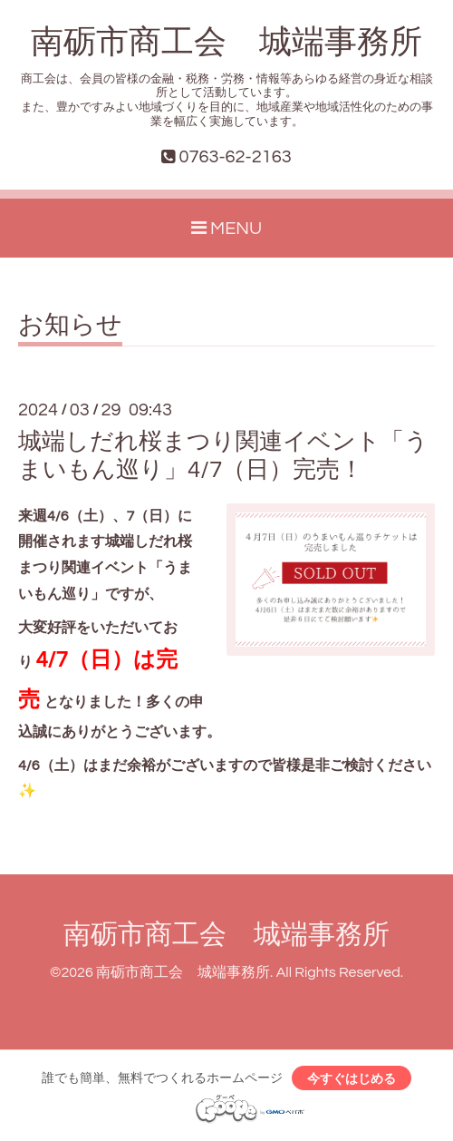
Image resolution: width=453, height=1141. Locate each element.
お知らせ (70, 325)
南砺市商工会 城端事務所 (226, 42)
